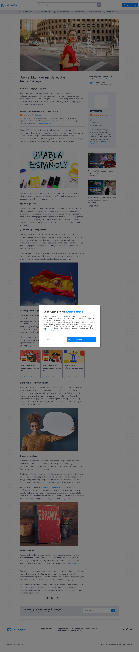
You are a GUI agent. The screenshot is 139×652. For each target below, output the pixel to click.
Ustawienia (47, 339)
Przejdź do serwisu (75, 339)
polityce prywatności (50, 330)
